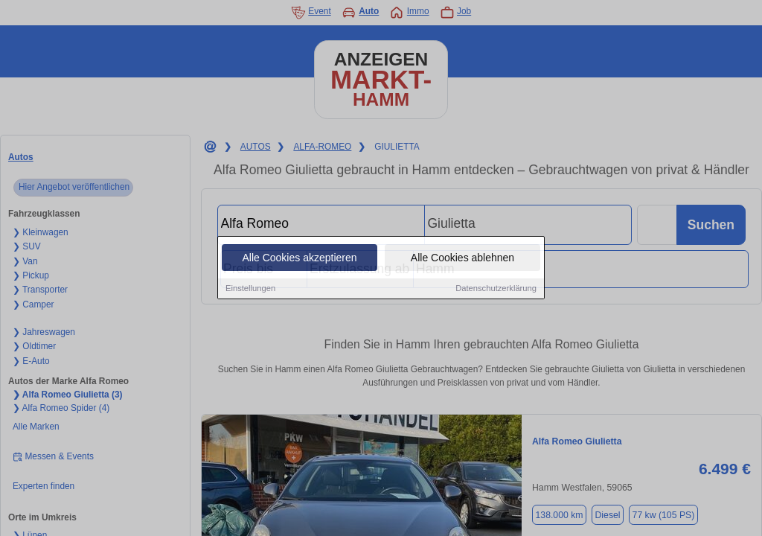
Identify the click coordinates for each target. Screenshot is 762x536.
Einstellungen (250, 288)
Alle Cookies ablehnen (462, 258)
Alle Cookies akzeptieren (299, 258)
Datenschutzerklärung (496, 288)
